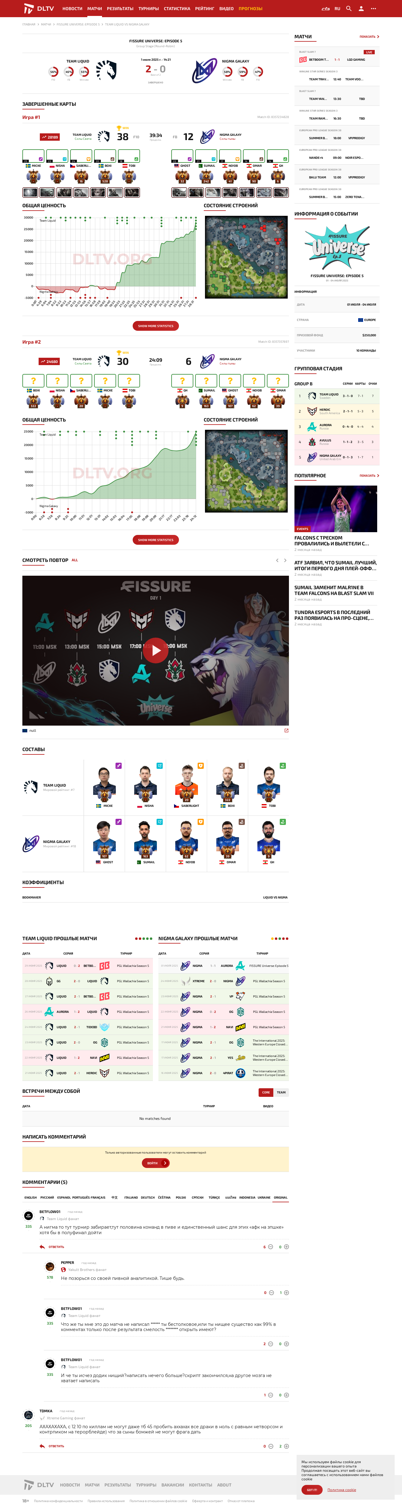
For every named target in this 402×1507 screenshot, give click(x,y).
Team (281, 1093)
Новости (72, 8)
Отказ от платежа (241, 1501)
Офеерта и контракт (207, 1501)
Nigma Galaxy (235, 61)
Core (266, 1093)
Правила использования (106, 1501)
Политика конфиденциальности (58, 1501)
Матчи (94, 8)
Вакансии (172, 1484)
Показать (367, 36)
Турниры (148, 8)
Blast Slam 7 (307, 52)
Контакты (200, 1484)
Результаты (120, 8)
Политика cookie (342, 1490)
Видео (226, 8)
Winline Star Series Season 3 (318, 71)
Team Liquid (77, 61)
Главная (28, 24)
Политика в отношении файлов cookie (158, 1501)
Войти (152, 1163)
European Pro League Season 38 (320, 130)
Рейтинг (204, 8)
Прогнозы (251, 8)
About (224, 1484)
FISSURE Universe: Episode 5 (155, 41)
